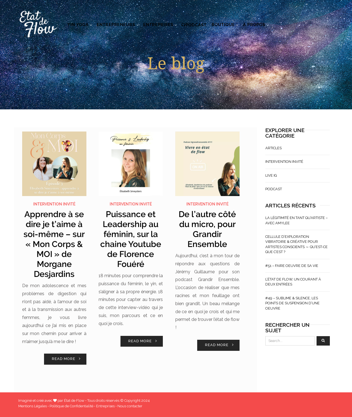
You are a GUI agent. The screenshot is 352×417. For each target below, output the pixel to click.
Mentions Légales (32, 406)
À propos (254, 24)
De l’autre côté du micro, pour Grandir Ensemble (207, 229)
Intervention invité (54, 204)
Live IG (271, 175)
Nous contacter (129, 406)
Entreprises (158, 24)
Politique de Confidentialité (71, 406)
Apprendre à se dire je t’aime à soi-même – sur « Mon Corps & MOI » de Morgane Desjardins (54, 244)
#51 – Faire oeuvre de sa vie (291, 266)
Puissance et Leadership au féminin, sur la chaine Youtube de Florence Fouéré (130, 239)
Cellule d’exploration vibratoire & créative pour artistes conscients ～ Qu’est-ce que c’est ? (296, 244)
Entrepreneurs (116, 24)
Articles (273, 148)
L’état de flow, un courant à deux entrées (293, 281)
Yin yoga (78, 24)
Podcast (194, 24)
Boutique (223, 24)
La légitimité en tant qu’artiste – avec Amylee (296, 220)
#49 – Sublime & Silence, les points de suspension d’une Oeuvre (292, 303)
